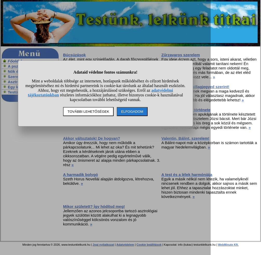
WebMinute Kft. (228, 244)
